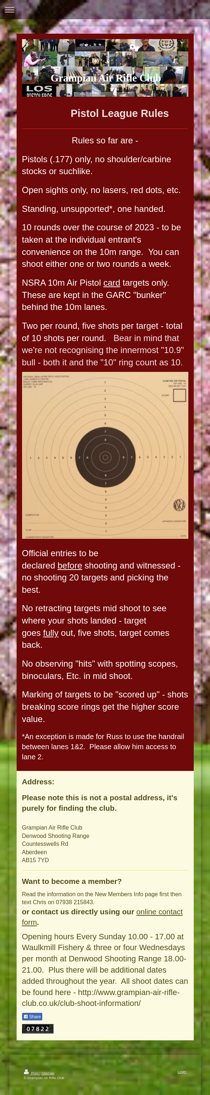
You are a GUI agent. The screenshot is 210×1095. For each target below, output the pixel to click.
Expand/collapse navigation (105, 9)
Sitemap (47, 1073)
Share (32, 1016)
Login (182, 1072)
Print (32, 1073)
